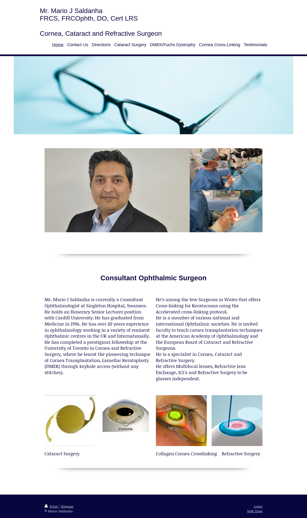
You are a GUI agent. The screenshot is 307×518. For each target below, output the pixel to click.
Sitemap (67, 506)
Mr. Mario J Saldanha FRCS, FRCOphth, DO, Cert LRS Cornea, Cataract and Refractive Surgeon (101, 22)
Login (258, 506)
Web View (254, 511)
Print (52, 506)
